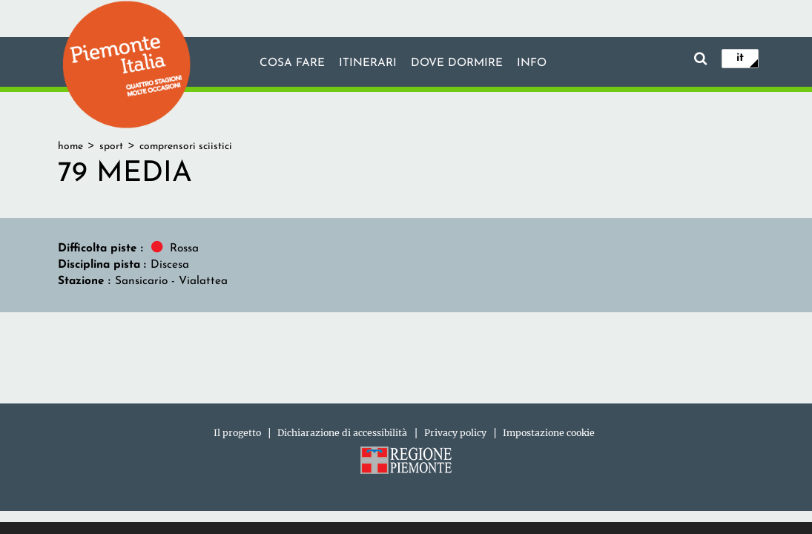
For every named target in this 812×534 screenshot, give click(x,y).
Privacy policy (455, 432)
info (532, 63)
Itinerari (368, 63)
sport (111, 146)
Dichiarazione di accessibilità (342, 432)
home (70, 146)
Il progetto (237, 432)
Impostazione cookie (549, 432)
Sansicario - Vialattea (171, 281)
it (740, 58)
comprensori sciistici (185, 146)
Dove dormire (457, 63)
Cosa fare (292, 63)
